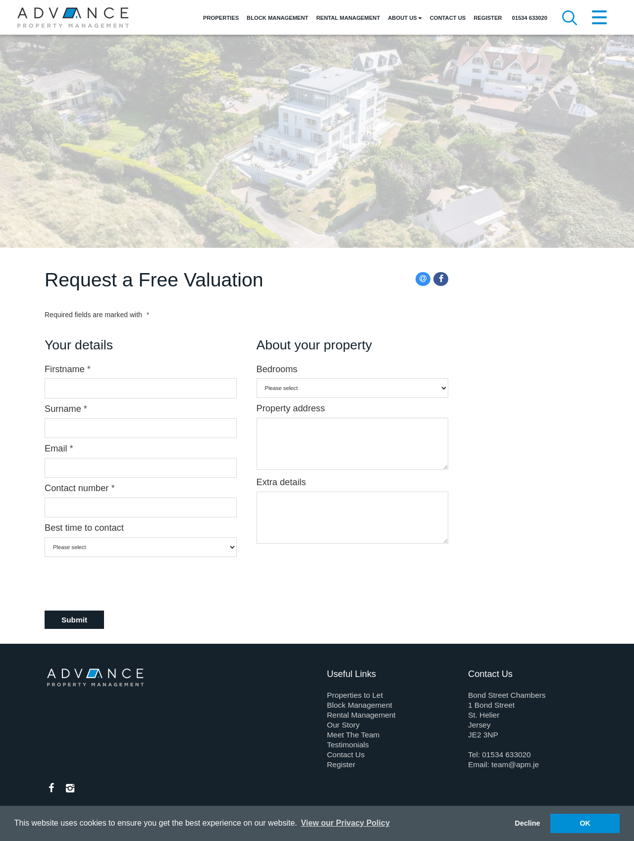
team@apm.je (515, 764)
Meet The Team (353, 734)
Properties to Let (355, 695)
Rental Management (348, 18)
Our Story (343, 725)
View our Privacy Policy (345, 823)
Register (488, 18)
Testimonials (348, 744)
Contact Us (448, 18)
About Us (405, 18)
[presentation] (108, 583)
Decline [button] (527, 823)
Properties (221, 18)
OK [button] (585, 823)
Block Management (277, 18)
